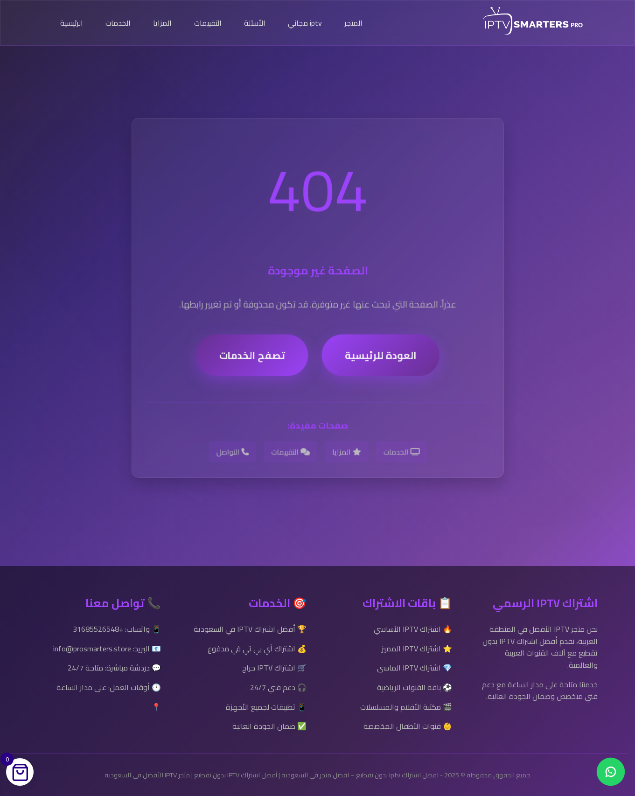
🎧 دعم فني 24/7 (278, 687)
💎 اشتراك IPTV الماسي (414, 668)
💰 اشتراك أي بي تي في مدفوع (257, 649)
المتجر (353, 23)
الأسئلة (254, 23)
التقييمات (208, 23)
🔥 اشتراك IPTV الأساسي (413, 629)
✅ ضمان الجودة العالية (269, 726)
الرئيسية (71, 23)
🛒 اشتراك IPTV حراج (274, 668)
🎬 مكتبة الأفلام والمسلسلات (406, 707)
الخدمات (118, 23)
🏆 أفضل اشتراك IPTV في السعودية (250, 629)
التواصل (232, 456)
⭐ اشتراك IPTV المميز (417, 649)
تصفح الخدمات (252, 360)
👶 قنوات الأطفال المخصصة (407, 726)
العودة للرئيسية (380, 360)
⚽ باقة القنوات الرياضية (414, 687)
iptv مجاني (305, 23)
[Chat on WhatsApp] (611, 772)
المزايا (162, 23)
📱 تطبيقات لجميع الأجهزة (266, 707)
